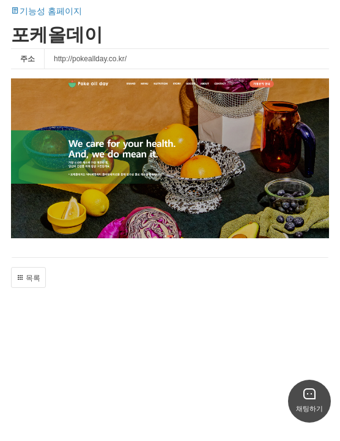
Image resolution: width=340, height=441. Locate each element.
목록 (28, 278)
